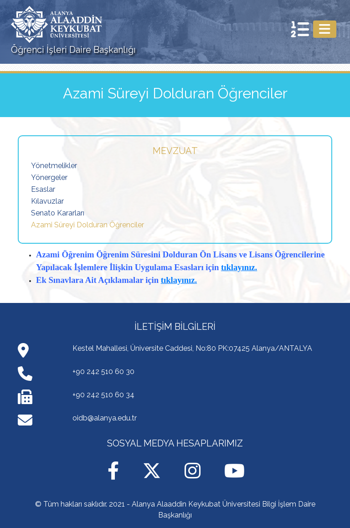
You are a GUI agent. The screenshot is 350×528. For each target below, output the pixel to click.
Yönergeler (49, 177)
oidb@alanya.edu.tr (104, 418)
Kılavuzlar (47, 201)
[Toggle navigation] (324, 29)
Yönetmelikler (54, 165)
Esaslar (43, 189)
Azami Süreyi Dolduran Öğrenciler (87, 224)
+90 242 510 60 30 (103, 371)
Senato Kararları (57, 213)
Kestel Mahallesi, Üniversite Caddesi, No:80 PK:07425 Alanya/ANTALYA (192, 348)
